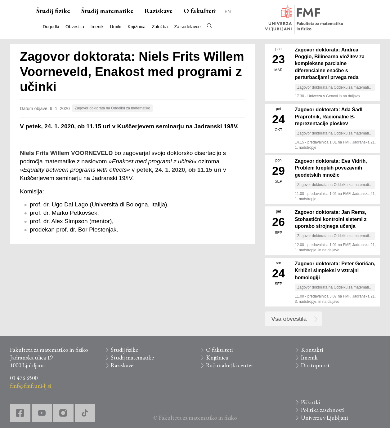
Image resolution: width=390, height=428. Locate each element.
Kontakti (312, 350)
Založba (160, 26)
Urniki (115, 26)
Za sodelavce (187, 26)
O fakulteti (200, 11)
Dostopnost (315, 365)
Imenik (96, 26)
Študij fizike (53, 11)
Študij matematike (107, 11)
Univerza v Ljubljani (324, 417)
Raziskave (159, 11)
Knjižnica (137, 26)
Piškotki (310, 402)
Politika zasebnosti (322, 410)
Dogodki (51, 26)
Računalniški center (229, 365)
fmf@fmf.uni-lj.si (30, 386)
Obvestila (74, 26)
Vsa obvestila (289, 318)
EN (228, 11)
